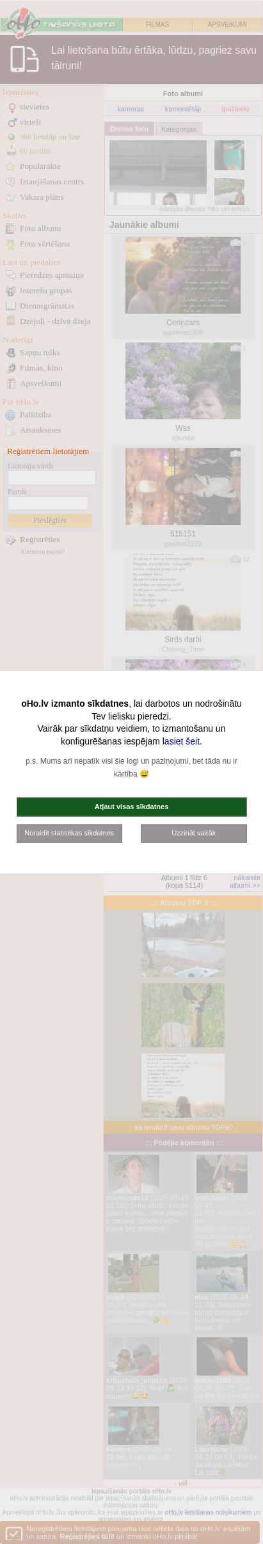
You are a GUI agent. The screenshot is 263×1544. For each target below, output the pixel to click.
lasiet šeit (181, 741)
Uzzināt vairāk (193, 833)
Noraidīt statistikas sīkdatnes (69, 833)
